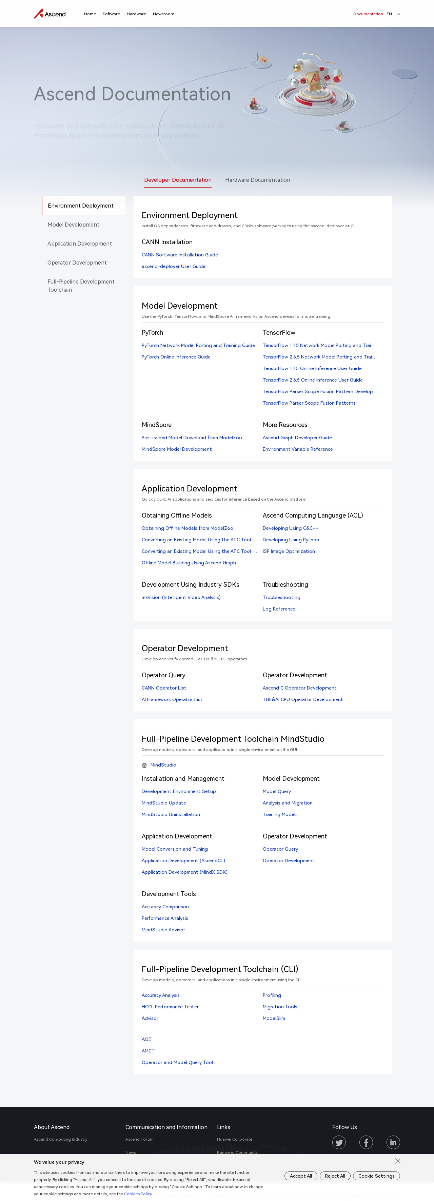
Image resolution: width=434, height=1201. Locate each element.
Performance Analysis (165, 918)
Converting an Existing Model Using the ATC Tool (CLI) (202, 539)
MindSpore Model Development (177, 448)
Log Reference (279, 608)
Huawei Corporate (234, 1139)
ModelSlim (274, 1018)
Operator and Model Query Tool (177, 1062)
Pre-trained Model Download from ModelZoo (192, 437)
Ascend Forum (139, 1139)
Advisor (150, 1018)
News (130, 1152)
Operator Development (289, 860)
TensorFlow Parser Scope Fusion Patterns (309, 402)
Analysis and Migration (288, 802)
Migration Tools (280, 1006)
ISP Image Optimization (289, 551)
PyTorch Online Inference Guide (176, 356)
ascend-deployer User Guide (173, 266)
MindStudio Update (164, 802)
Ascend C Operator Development (300, 687)
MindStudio (163, 764)
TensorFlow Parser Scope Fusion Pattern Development (323, 391)
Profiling (272, 995)
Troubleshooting (281, 597)
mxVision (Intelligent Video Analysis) (181, 597)
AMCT (148, 1050)
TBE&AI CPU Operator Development (303, 699)
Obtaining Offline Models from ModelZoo (187, 527)
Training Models (280, 814)
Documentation (368, 14)
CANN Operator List (164, 687)
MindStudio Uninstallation (171, 814)
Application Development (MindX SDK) (185, 871)
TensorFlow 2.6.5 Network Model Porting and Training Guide (329, 356)
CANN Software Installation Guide (180, 254)
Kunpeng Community (237, 1152)
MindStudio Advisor (163, 929)
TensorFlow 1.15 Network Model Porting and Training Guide (329, 345)
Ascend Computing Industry (60, 1139)
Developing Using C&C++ (291, 527)
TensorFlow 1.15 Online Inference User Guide (312, 368)
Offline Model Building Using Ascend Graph (189, 562)
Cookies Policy (153, 1194)
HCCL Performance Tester (170, 1006)
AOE (146, 1039)
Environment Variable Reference (298, 448)
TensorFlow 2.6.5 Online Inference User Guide (313, 379)
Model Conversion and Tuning (175, 848)
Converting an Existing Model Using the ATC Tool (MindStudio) (211, 551)
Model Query (277, 791)
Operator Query (280, 848)
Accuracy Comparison (165, 906)
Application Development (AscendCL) (183, 860)
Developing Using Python (291, 539)
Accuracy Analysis (161, 995)
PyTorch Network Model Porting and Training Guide (198, 345)
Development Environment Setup (179, 791)
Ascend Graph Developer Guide (297, 437)
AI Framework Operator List (172, 699)
